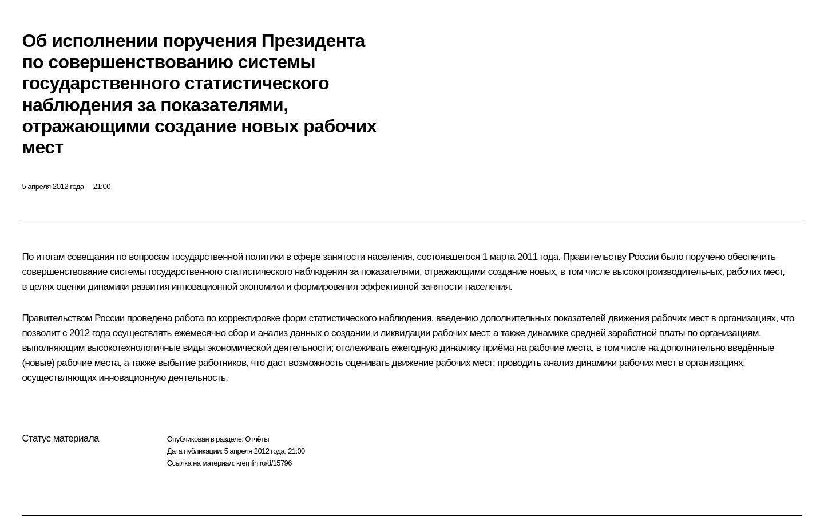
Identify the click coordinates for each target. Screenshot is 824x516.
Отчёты (257, 439)
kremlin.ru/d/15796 (264, 463)
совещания (90, 256)
